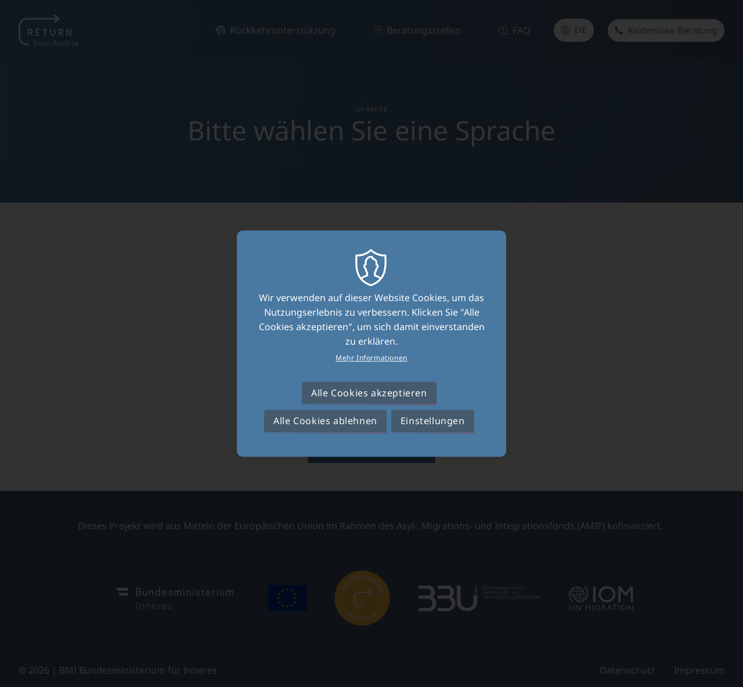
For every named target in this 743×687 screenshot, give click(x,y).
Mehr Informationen (371, 358)
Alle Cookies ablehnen (325, 420)
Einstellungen (433, 420)
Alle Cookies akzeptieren (369, 392)
